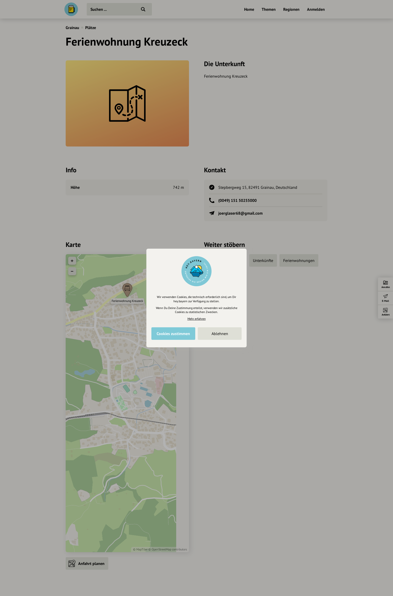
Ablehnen (220, 333)
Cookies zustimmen (173, 333)
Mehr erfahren (196, 319)
